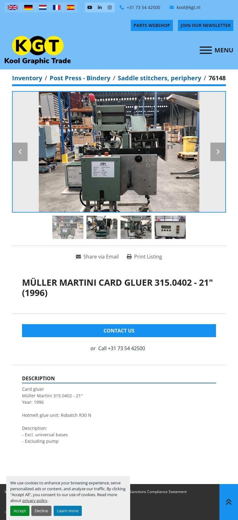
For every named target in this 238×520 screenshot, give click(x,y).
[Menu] (206, 50)
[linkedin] (100, 7)
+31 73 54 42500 (143, 7)
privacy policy (34, 500)
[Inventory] (27, 78)
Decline (41, 510)
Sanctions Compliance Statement (158, 491)
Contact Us (119, 330)
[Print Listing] (144, 256)
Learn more (67, 510)
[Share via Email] (97, 256)
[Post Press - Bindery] (80, 78)
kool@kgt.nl (188, 7)
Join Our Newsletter (206, 25)
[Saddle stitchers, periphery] (159, 78)
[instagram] (110, 7)
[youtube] (90, 7)
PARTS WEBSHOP (152, 25)
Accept (20, 510)
